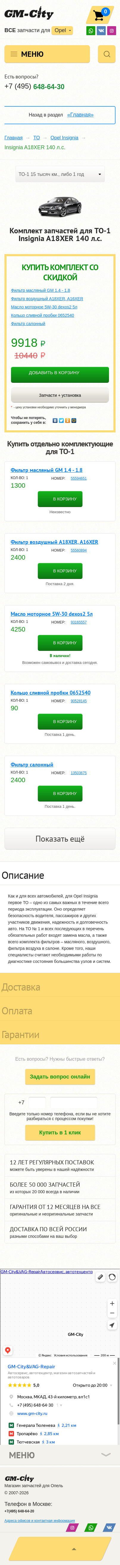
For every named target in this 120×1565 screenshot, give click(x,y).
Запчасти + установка (60, 395)
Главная (13, 137)
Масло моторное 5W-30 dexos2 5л (44, 307)
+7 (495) (34, 86)
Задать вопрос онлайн (60, 1077)
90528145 (79, 701)
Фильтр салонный (28, 323)
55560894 (79, 550)
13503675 (79, 773)
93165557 (79, 622)
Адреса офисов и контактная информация (39, 1521)
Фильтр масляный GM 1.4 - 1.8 (40, 290)
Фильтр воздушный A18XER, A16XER (47, 298)
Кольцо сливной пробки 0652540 (42, 315)
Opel (60, 30)
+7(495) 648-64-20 (19, 1511)
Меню (32, 54)
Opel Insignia (64, 137)
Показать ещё (60, 838)
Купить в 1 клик (60, 1133)
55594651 (79, 478)
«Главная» (80, 115)
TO (36, 137)
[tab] (60, 873)
